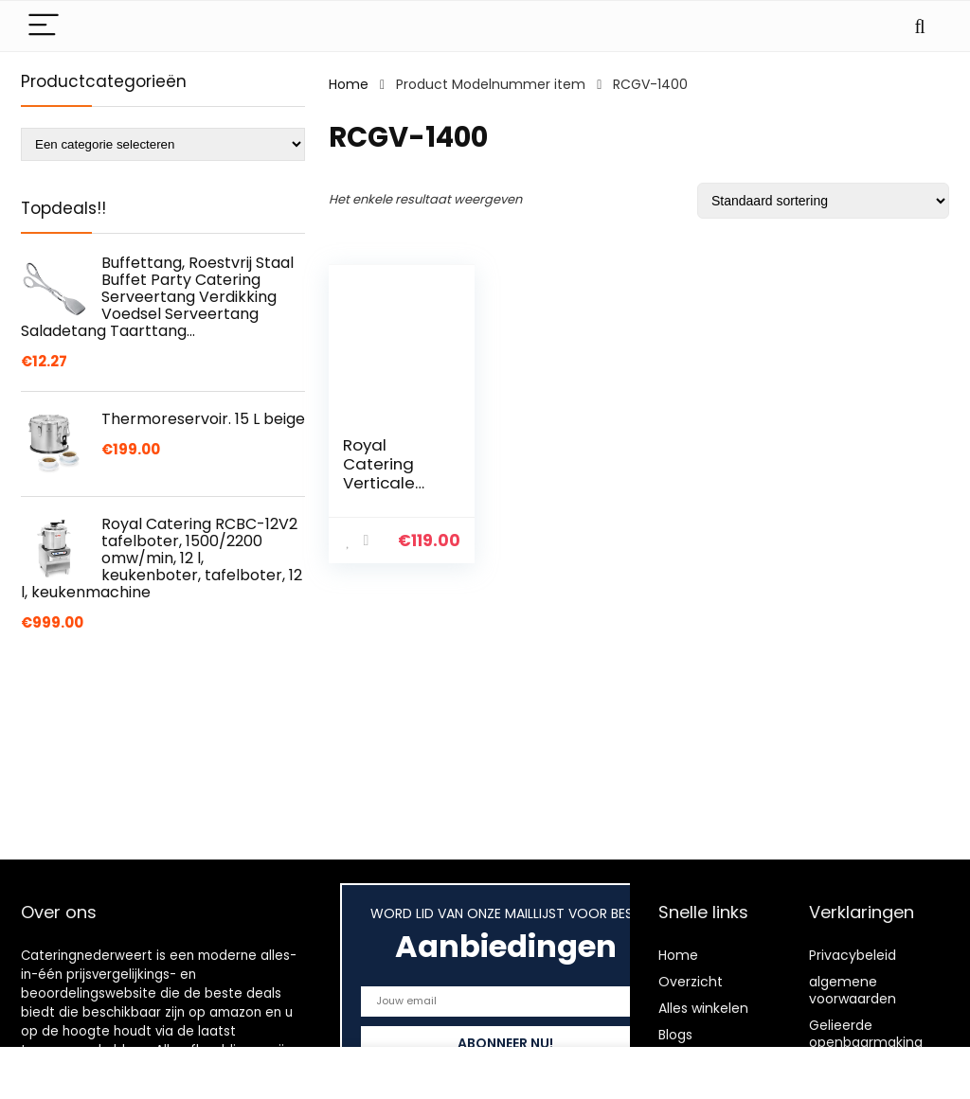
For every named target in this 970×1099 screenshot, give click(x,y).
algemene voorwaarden (852, 990)
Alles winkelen (703, 1008)
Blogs (675, 1034)
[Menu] (43, 26)
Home (348, 84)
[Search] (920, 26)
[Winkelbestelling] (823, 201)
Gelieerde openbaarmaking (866, 1034)
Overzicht (690, 981)
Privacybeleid (852, 955)
